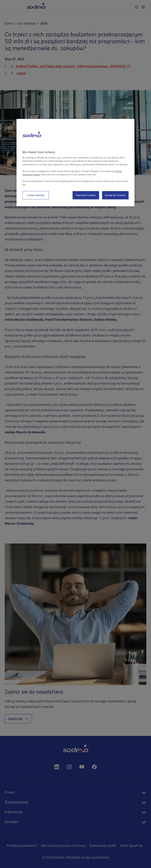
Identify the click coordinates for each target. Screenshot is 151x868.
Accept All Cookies (115, 195)
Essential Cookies (86, 195)
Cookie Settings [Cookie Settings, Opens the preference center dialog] (35, 195)
